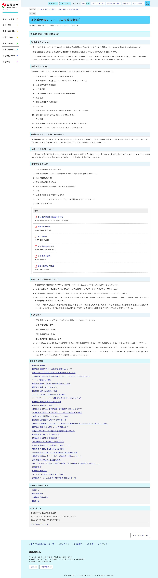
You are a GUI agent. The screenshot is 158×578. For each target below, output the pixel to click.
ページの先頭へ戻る (142, 535)
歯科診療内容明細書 (44, 246)
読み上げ (126, 3)
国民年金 (36, 501)
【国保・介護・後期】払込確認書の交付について (50, 416)
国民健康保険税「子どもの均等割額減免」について (52, 369)
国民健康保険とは (39, 471)
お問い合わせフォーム (39, 524)
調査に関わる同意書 (44, 266)
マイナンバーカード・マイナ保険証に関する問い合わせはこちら (57, 398)
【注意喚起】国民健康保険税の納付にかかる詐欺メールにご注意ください (61, 376)
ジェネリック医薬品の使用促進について (48, 474)
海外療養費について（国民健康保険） (46, 460)
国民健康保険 (74, 9)
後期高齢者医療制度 (40, 497)
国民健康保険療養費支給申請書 (49, 217)
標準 (83, 3)
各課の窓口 (53, 3)
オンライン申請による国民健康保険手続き (49, 394)
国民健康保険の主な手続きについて (46, 405)
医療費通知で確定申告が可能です (45, 434)
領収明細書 (41, 237)
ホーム (40, 9)
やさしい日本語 (97, 3)
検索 (147, 4)
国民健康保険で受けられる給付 (44, 387)
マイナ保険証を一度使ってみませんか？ (48, 441)
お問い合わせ (63, 544)
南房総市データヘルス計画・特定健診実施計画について (54, 478)
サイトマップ (102, 544)
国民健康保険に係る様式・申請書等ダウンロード (51, 383)
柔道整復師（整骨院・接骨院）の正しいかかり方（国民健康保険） (57, 412)
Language (65, 3)
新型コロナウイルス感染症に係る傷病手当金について (53, 431)
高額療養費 (36, 467)
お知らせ (36, 490)
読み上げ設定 (137, 3)
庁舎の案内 (78, 544)
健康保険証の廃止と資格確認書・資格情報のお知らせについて (57, 409)
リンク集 (90, 544)
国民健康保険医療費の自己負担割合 (46, 402)
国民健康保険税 (38, 365)
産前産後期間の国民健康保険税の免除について (51, 445)
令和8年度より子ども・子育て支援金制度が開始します (53, 373)
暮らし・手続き (50, 9)
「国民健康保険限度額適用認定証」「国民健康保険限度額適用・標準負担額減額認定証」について (70, 423)
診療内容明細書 (42, 227)
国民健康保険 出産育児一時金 (44, 391)
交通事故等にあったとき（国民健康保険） (48, 449)
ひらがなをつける (113, 3)
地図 (32, 567)
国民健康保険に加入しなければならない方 (49, 420)
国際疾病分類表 (42, 256)
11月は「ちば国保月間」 (41, 380)
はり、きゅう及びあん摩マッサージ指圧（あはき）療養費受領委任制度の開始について (65, 463)
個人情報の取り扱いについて (42, 544)
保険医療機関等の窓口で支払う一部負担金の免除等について (56, 456)
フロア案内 (45, 567)
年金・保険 (62, 9)
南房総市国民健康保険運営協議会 (45, 438)
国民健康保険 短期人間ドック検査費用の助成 (50, 427)
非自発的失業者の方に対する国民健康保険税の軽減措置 (54, 452)
